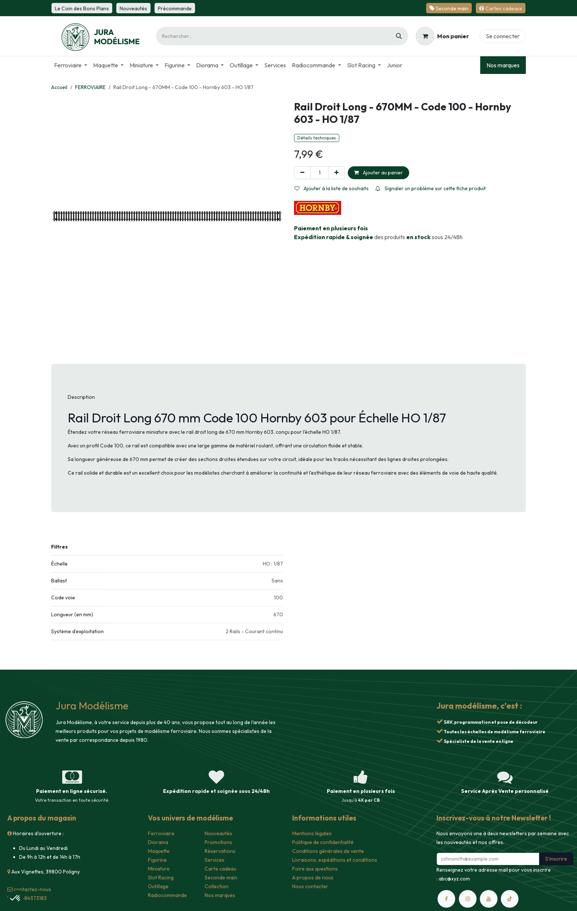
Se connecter (503, 36)
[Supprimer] (302, 172)
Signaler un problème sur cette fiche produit (430, 188)
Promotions (218, 842)
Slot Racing (161, 877)
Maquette (159, 851)
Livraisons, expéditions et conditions (334, 860)
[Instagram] (468, 899)
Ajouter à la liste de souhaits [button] (331, 188)
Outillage (158, 886)
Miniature (159, 868)
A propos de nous (312, 877)
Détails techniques (316, 138)
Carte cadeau (220, 868)
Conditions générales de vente (328, 851)
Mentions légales (312, 833)
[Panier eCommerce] (442, 36)
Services (214, 860)
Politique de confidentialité (323, 842)
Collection (217, 886)
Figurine (157, 860)
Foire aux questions (315, 868)
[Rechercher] (399, 36)
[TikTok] (509, 899)
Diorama (158, 842)
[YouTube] (489, 899)
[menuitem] (70, 65)
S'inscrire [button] (556, 858)
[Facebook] (446, 899)
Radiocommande (167, 895)
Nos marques (503, 65)
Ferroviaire (161, 833)
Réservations (220, 851)
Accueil (59, 87)
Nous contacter (310, 886)
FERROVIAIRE (90, 87)
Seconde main (221, 877)
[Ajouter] (336, 172)
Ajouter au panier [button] (378, 172)
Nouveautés (218, 833)
